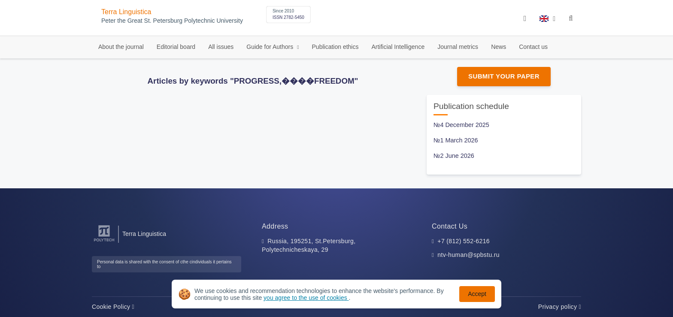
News (498, 46)
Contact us (533, 46)
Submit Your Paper (504, 76)
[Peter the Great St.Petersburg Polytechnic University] (104, 241)
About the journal (121, 46)
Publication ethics (335, 46)
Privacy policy (559, 306)
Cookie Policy (113, 306)
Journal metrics (457, 46)
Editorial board (176, 46)
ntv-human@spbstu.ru (468, 254)
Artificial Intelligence (397, 46)
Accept (477, 293)
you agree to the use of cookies (306, 297)
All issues (220, 46)
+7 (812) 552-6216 (463, 241)
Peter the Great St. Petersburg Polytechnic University (172, 21)
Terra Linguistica (126, 11)
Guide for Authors (270, 46)
